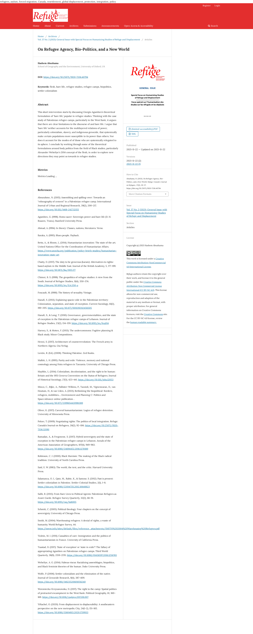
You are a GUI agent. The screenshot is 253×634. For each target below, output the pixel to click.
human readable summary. (143, 322)
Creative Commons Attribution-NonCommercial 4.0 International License (146, 262)
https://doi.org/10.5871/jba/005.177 (57, 270)
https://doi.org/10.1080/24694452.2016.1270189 (63, 448)
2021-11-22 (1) (133, 163)
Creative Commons (153, 314)
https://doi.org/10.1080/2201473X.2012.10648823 (64, 486)
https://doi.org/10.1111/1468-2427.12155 (58, 209)
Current (60, 25)
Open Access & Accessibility (138, 25)
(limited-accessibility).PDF (144, 129)
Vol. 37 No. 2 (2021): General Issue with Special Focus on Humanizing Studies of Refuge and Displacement (89, 39)
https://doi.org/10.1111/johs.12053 (95, 379)
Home (36, 25)
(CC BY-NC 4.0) (144, 286)
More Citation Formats (140, 194)
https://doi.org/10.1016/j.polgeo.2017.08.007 (65, 597)
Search (213, 25)
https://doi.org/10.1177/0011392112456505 (70, 307)
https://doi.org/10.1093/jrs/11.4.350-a (58, 285)
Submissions (89, 25)
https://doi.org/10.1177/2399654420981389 (60, 403)
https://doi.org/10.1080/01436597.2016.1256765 (92, 555)
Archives (73, 25)
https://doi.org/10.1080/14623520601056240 (62, 581)
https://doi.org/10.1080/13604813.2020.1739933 (63, 612)
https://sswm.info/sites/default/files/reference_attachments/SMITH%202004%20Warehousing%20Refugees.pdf (99, 528)
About (48, 25)
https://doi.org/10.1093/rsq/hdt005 (57, 502)
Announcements (110, 25)
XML (133, 134)
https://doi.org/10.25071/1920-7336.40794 (65, 77)
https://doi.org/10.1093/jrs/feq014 (90, 323)
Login (217, 5)
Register (207, 5)
